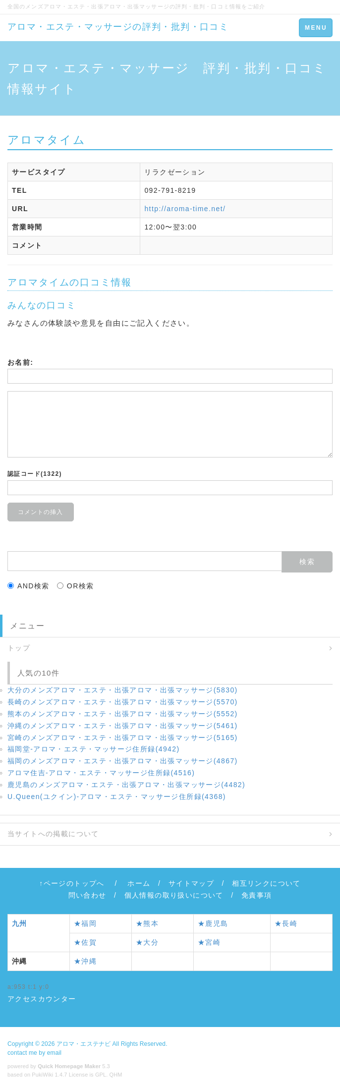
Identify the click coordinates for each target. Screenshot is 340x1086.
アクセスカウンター (41, 999)
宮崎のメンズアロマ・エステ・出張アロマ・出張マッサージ (122, 738)
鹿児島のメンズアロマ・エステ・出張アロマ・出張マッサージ (126, 785)
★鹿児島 (213, 923)
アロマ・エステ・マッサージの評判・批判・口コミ (117, 27)
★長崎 (286, 923)
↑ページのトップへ (72, 883)
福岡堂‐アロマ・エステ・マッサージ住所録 (93, 749)
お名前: (20, 362)
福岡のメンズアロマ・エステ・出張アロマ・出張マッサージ (122, 761)
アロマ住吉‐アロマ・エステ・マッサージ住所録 (101, 773)
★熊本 (147, 923)
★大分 (147, 942)
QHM (116, 1075)
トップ (18, 648)
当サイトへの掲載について (53, 834)
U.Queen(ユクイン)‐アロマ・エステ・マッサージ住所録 (116, 796)
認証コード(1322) (34, 473)
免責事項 (256, 895)
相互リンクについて (266, 883)
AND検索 (28, 586)
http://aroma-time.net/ (185, 209)
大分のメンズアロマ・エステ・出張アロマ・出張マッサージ (122, 690)
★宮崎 (209, 942)
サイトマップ (191, 883)
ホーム (138, 883)
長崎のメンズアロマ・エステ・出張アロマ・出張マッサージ (122, 702)
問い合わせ (87, 895)
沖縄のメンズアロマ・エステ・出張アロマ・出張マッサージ (122, 726)
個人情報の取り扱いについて (174, 895)
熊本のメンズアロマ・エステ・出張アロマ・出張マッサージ (122, 714)
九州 (19, 923)
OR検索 (75, 586)
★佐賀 (85, 942)
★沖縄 (85, 961)
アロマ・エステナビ (84, 1043)
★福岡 (85, 923)
